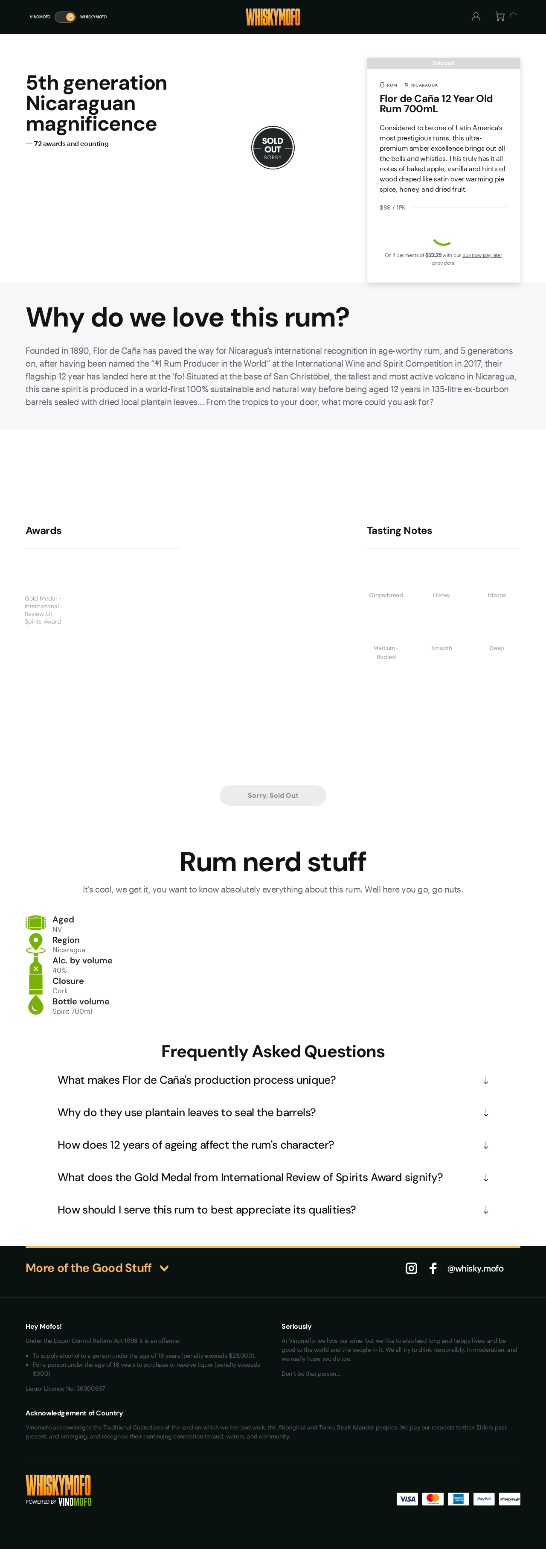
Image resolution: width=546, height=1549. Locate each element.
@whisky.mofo (475, 1268)
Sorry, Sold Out (273, 795)
